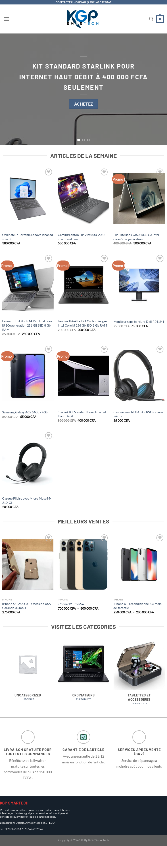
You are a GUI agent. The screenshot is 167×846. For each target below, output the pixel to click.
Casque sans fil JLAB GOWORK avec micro (138, 414)
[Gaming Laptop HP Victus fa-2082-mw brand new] (83, 198)
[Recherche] (151, 19)
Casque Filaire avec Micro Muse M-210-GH (26, 500)
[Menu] (6, 19)
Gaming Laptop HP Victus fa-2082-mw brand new (82, 237)
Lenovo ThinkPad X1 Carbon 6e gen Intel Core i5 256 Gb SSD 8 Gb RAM (82, 323)
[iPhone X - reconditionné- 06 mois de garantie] (139, 564)
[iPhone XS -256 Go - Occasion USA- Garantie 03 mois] (28, 564)
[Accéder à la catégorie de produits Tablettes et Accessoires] (139, 673)
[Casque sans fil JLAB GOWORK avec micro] (139, 376)
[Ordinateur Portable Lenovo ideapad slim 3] (28, 198)
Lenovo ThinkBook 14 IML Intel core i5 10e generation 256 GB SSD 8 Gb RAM (27, 325)
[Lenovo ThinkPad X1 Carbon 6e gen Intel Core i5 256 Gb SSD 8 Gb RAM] (83, 285)
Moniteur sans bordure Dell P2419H (138, 321)
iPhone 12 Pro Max (71, 604)
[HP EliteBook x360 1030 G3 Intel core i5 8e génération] (139, 198)
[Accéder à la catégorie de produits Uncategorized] (28, 671)
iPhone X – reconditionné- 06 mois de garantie (137, 606)
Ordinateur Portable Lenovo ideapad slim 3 (27, 237)
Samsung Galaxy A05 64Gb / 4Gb (25, 412)
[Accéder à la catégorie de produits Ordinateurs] (83, 671)
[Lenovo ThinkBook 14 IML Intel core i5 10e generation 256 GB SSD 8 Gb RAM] (28, 285)
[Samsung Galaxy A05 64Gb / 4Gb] (28, 376)
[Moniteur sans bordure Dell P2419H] (139, 285)
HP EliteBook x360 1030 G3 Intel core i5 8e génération (136, 237)
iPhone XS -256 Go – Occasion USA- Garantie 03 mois (27, 606)
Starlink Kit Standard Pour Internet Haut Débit (82, 414)
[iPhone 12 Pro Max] (83, 564)
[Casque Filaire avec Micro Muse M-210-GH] (28, 462)
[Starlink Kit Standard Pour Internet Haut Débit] (83, 376)
